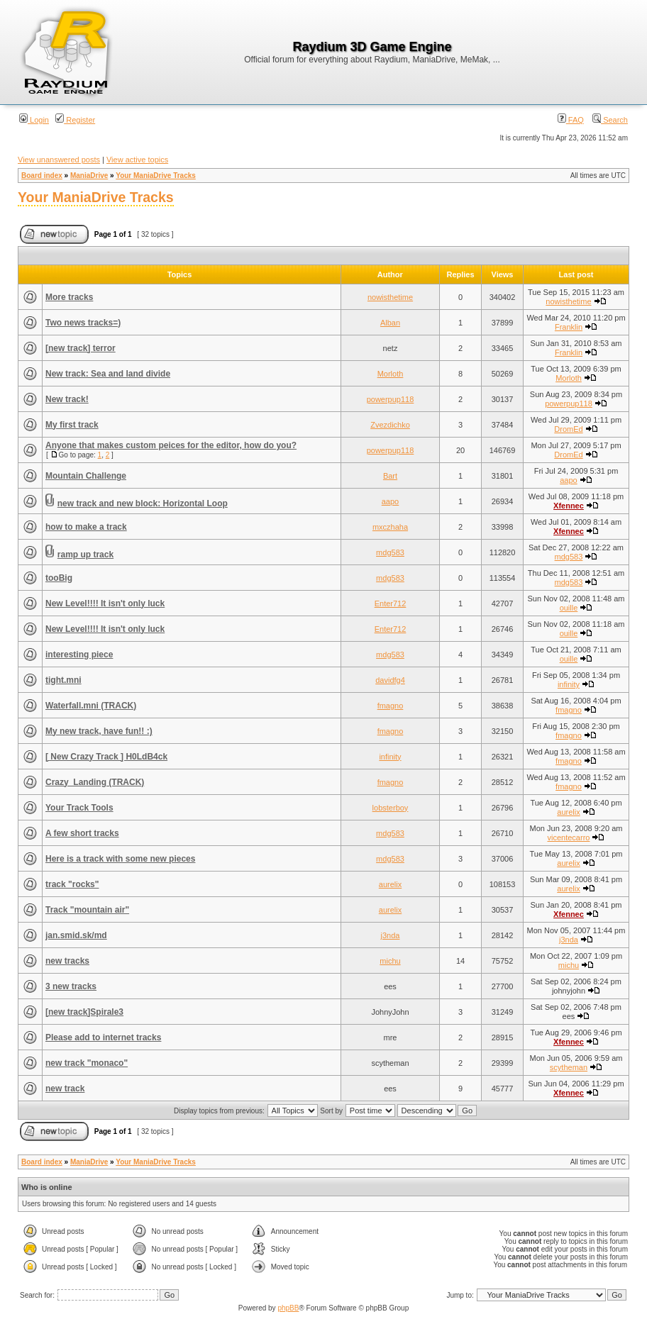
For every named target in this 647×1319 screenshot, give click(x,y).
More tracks (69, 297)
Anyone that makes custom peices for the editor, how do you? (171, 445)
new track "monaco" (86, 1063)
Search (610, 120)
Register (75, 120)
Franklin (568, 327)
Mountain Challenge (85, 476)
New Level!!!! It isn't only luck (105, 603)
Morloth (390, 373)
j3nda (390, 935)
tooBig (58, 578)
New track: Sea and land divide (107, 374)
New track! (67, 399)
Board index (41, 175)
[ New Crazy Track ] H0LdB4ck (106, 757)
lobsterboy (390, 807)
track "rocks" (72, 884)
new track (64, 1088)
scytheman (568, 1067)
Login (34, 120)
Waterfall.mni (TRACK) (90, 706)
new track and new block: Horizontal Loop (142, 503)
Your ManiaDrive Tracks (156, 175)
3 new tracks (70, 986)
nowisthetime (390, 297)
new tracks (67, 961)
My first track (72, 425)
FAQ (571, 120)
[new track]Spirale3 (84, 1012)
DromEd (568, 429)
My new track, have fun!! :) (99, 731)
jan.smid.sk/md (76, 935)
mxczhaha (390, 527)
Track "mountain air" (87, 910)
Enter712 (391, 603)
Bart (390, 476)
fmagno (390, 705)
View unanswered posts (59, 159)
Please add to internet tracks (103, 1037)
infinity (569, 684)
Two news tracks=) (83, 323)
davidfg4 (390, 680)
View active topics (137, 159)
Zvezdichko (390, 425)
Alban (390, 322)
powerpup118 (390, 399)
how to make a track (86, 527)
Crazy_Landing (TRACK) (94, 782)
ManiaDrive (89, 175)
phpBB (288, 1308)
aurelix (568, 812)
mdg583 (390, 552)
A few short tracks (82, 833)
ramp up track (85, 555)
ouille (569, 607)
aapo (568, 480)
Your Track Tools (79, 808)
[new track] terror (80, 348)
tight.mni (63, 680)
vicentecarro (569, 837)
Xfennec (568, 505)
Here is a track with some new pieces (120, 859)
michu (390, 961)
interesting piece (79, 655)
